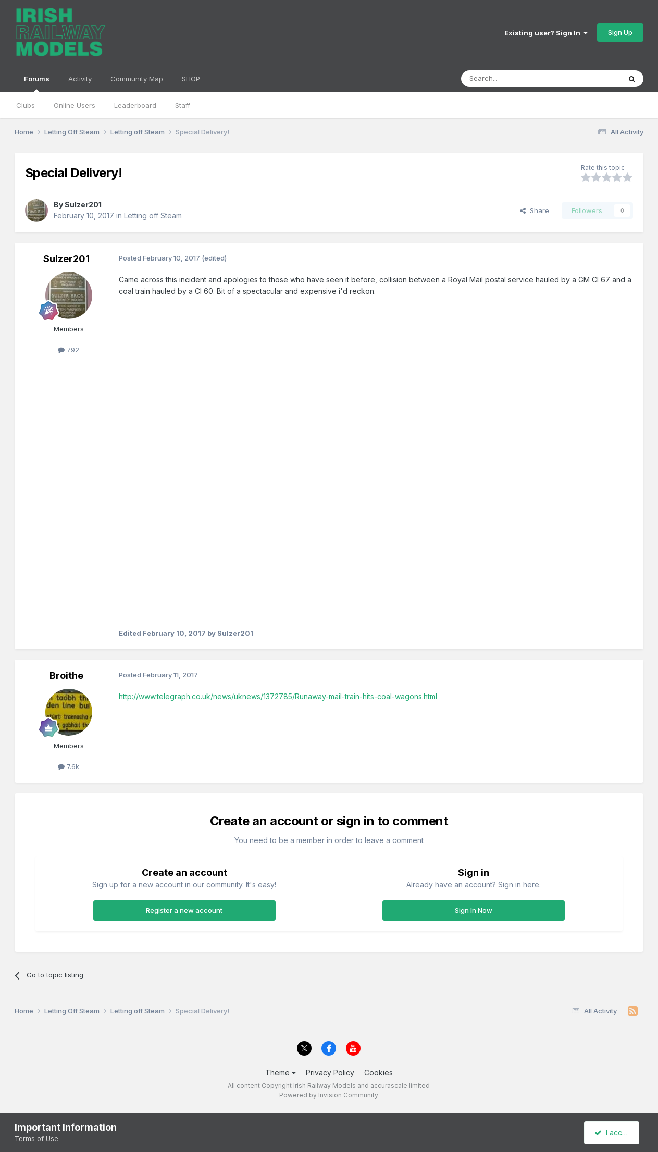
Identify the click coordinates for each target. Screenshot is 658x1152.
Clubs (25, 105)
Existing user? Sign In (546, 33)
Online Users (74, 105)
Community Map (136, 79)
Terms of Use (36, 1138)
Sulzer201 (83, 204)
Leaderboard (135, 105)
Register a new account (184, 910)
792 (68, 349)
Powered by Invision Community (328, 1095)
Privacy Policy (330, 1072)
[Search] (514, 78)
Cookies (378, 1072)
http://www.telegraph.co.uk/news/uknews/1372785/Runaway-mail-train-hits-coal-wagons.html (278, 696)
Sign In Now (473, 910)
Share (534, 210)
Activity (80, 79)
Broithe (66, 675)
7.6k (68, 766)
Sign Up (620, 32)
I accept (612, 1132)
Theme (280, 1072)
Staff (182, 105)
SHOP (191, 79)
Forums (36, 83)
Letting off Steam (153, 215)
